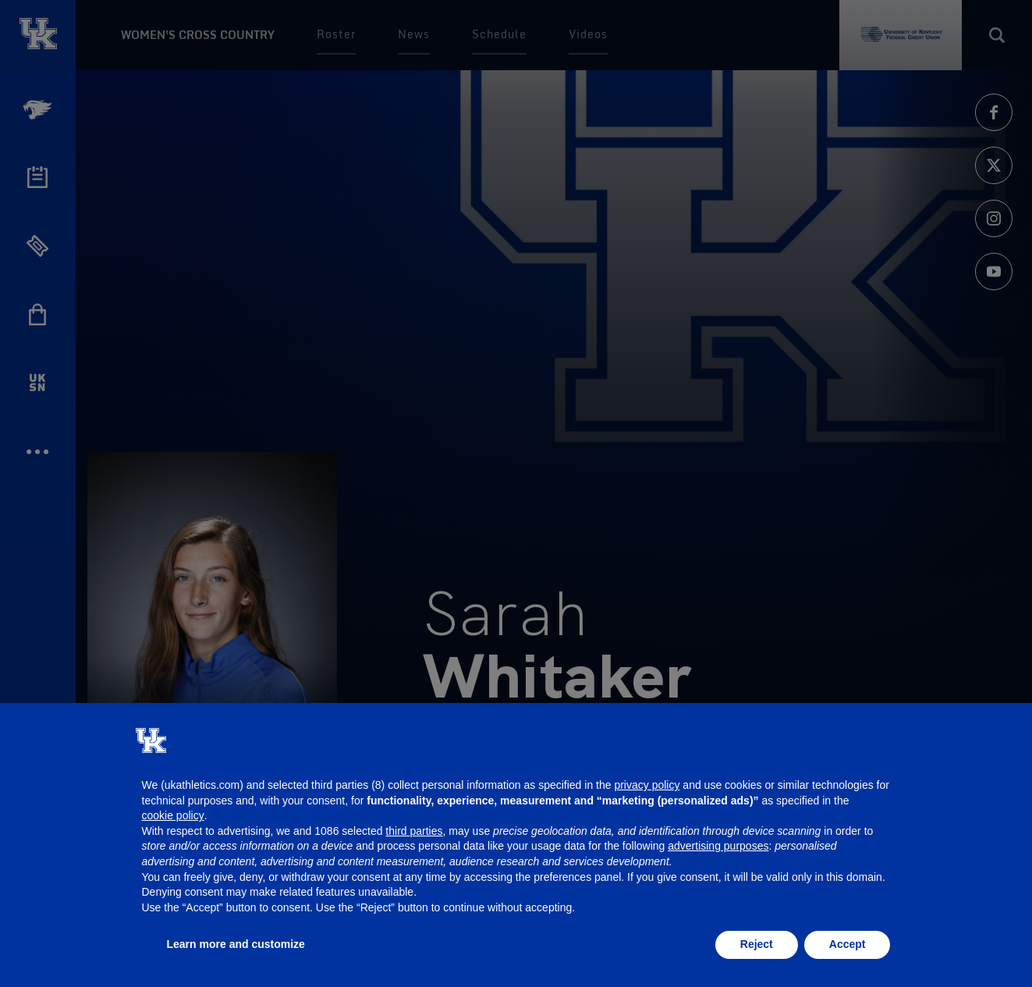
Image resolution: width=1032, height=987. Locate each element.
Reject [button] (756, 944)
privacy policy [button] (646, 785)
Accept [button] (847, 944)
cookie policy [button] (173, 815)
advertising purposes (718, 846)
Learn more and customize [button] (236, 944)
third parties (413, 831)
